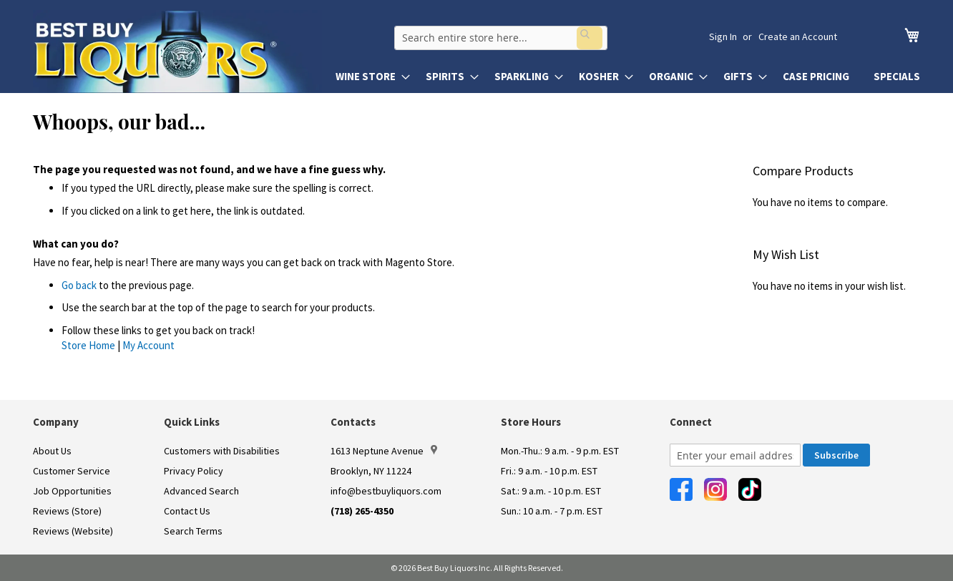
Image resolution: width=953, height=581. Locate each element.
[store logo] (177, 51)
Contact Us (187, 510)
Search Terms (193, 530)
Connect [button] (691, 422)
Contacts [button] (353, 422)
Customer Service (71, 470)
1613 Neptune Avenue (384, 450)
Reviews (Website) (73, 530)
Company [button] (56, 422)
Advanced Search (201, 490)
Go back (79, 285)
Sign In (723, 36)
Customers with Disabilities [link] (222, 450)
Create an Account (797, 36)
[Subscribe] (836, 455)
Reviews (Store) (67, 510)
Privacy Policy (193, 470)
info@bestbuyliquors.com (386, 490)
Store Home (88, 345)
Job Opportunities (72, 490)
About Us (52, 450)
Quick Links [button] (192, 422)
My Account (148, 345)
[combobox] (523, 36)
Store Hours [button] (531, 422)
